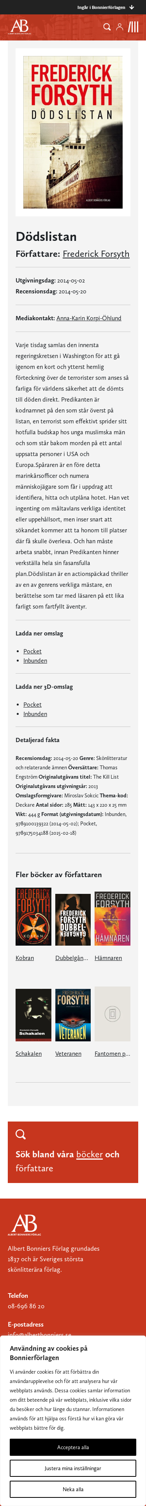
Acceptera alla (73, 1447)
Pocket (32, 651)
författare (34, 1168)
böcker (89, 1154)
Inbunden (35, 660)
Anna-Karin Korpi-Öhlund (88, 318)
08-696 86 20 (26, 1306)
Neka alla (73, 1489)
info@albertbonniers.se (39, 1335)
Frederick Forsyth (96, 253)
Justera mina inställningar (73, 1468)
